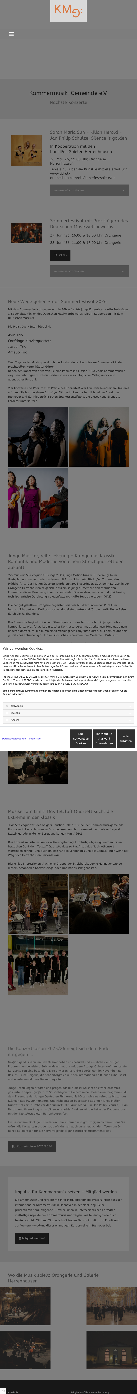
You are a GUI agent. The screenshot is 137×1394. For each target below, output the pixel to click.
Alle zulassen (118, 740)
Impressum (35, 728)
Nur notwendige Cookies (50, 740)
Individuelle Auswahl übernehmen (84, 740)
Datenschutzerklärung (14, 728)
